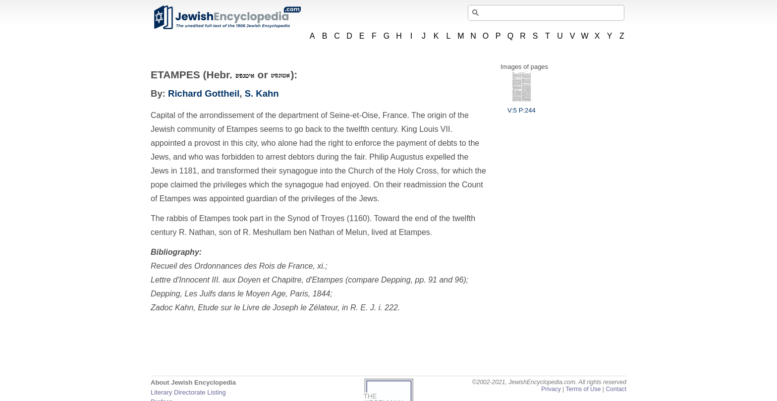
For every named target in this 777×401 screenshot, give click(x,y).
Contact (616, 389)
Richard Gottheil (203, 93)
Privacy (551, 389)
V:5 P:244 (521, 106)
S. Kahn (262, 93)
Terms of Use (583, 389)
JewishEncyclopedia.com (227, 17)
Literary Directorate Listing (188, 392)
